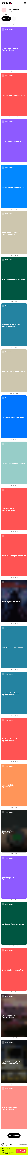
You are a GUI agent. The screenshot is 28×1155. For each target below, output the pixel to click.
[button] (6, 18)
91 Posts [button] (5, 24)
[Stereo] (7, 3)
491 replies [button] (13, 24)
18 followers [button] (22, 24)
